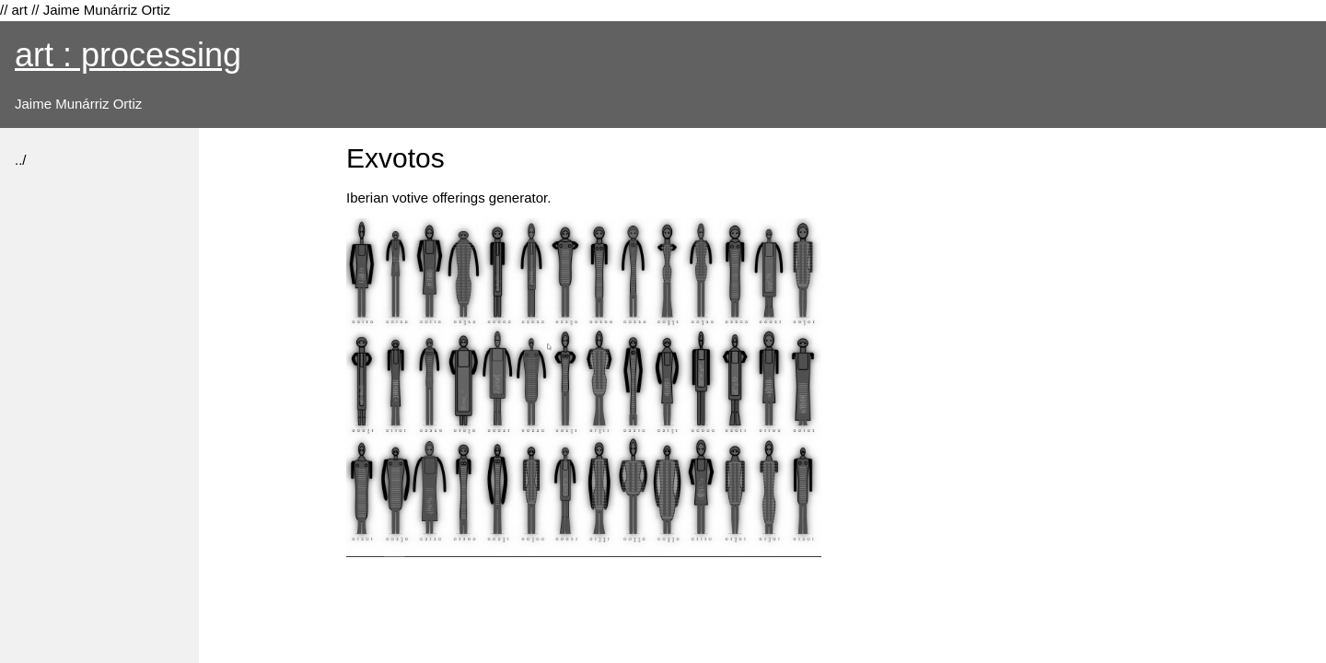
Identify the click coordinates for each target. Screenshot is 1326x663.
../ (21, 160)
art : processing (128, 55)
